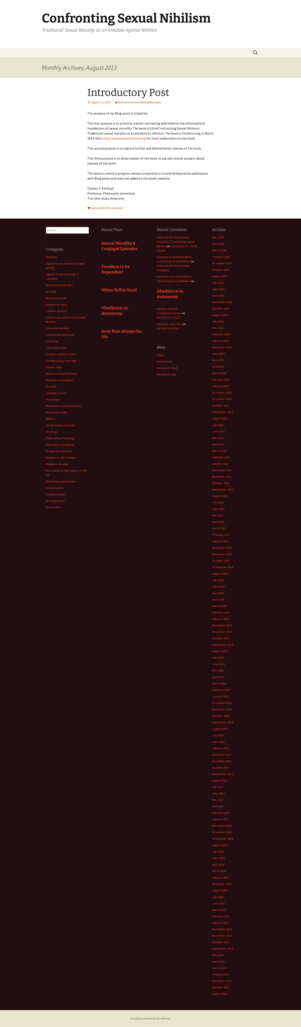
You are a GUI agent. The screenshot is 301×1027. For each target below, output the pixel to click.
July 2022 (218, 425)
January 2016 (220, 877)
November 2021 (222, 476)
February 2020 (221, 612)
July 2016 (218, 851)
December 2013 (222, 981)
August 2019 (219, 651)
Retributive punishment (60, 481)
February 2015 (221, 916)
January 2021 (220, 541)
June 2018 (218, 742)
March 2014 (219, 968)
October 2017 (220, 767)
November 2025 (222, 263)
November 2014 (222, 936)
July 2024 (218, 321)
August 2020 (219, 573)
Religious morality (57, 464)
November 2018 (222, 709)
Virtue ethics (54, 507)
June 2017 (218, 793)
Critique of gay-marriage (61, 360)
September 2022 (222, 412)
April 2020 (218, 599)
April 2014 (218, 961)
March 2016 (219, 871)
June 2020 (218, 586)
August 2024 (219, 315)
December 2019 (222, 625)
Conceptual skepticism (60, 335)
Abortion (51, 257)
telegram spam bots (169, 324)
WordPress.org (166, 374)
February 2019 (221, 690)
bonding (51, 291)
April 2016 (218, 864)
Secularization (55, 488)
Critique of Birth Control (60, 354)
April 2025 (218, 295)
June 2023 (218, 354)
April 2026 (218, 244)
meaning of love (56, 393)
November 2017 (222, 761)
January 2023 (220, 386)
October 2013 (220, 987)
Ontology (52, 432)
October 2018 (220, 716)
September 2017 (222, 774)
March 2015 (219, 910)
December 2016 (222, 826)
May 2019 (218, 670)
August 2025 (219, 276)
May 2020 (218, 593)
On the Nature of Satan (60, 425)
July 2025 (218, 282)
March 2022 (219, 451)
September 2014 (222, 948)
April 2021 (218, 522)
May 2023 (218, 360)
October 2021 (220, 483)
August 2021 (219, 496)
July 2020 (218, 580)
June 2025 (218, 289)
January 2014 (220, 974)
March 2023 (219, 373)
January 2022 (220, 464)
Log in (160, 355)
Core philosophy (56, 348)
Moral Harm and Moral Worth (63, 406)
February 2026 (221, 257)
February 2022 (221, 457)
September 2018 (222, 722)
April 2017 (218, 806)
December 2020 (222, 548)
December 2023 (222, 347)
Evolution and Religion (59, 380)
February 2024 (221, 334)
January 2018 (220, 748)
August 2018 (219, 729)
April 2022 (218, 444)
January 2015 (220, 923)
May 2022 (218, 438)
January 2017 (220, 819)
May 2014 (218, 955)
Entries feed (164, 361)
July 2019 (218, 657)
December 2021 (222, 470)
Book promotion (128, 102)
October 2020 (220, 561)
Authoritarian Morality (59, 285)
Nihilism (50, 419)
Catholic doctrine (56, 311)
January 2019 (220, 696)
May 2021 (218, 515)
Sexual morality (55, 494)
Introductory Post (128, 93)
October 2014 (220, 942)
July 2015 (218, 897)
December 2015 (222, 884)
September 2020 (222, 567)
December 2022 (222, 392)
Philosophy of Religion (60, 445)
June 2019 (218, 664)
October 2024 (220, 308)
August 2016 (219, 845)
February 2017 (221, 813)
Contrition (52, 341)
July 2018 (218, 735)
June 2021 (218, 509)
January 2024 (220, 341)
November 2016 (222, 832)
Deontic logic (54, 367)
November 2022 (222, 399)
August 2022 (219, 418)
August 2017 (219, 780)
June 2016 (218, 858)
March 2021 (219, 528)
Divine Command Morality (61, 373)
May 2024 (218, 328)
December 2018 (222, 703)
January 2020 (220, 619)
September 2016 (222, 839)
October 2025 (220, 270)
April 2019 (218, 677)
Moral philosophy (150, 102)
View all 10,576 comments (107, 208)
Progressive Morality (59, 451)
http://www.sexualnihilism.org (124, 138)
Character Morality (57, 328)
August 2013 (219, 994)
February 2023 (221, 379)
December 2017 (222, 754)
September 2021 (222, 489)
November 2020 (222, 554)
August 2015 (219, 890)
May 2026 (218, 237)
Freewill (51, 386)
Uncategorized (55, 501)
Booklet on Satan (56, 304)
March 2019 (219, 683)
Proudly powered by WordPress (150, 1018)
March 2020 (219, 606)
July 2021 (218, 502)
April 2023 (218, 367)
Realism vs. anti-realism (60, 457)
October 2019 (220, 638)
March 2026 (219, 250)
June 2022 (218, 431)
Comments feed (167, 368)
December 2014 (222, 929)
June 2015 (218, 903)
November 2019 (222, 632)
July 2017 (218, 787)
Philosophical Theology (60, 438)
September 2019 (222, 645)
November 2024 (222, 302)
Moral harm (53, 399)
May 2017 (218, 800)
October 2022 (220, 405)
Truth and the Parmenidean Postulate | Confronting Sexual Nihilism (175, 241)
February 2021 (221, 535)
